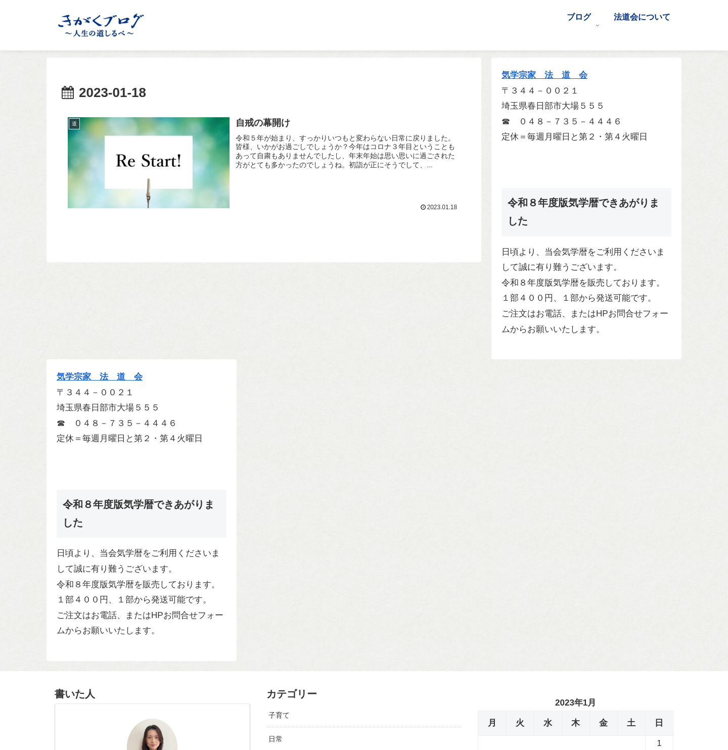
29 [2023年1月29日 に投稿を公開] (659, 505)
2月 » (521, 547)
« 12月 (490, 547)
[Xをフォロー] (145, 666)
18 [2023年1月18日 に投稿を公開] (548, 489)
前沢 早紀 (152, 490)
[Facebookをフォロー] (159, 666)
